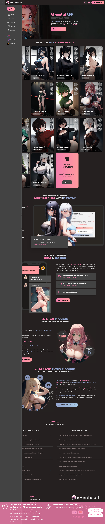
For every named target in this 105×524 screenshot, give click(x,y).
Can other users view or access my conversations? (25, 479)
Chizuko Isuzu (39, 75)
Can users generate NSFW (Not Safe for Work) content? (77, 470)
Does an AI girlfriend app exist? (69, 479)
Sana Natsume (40, 111)
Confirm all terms (95, 515)
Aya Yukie (13, 75)
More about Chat (69, 277)
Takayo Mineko (16, 183)
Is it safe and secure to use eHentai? (20, 457)
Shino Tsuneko (64, 111)
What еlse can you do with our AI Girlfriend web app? (26, 453)
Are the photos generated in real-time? (72, 448)
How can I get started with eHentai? (20, 475)
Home (11, 499)
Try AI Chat (63, 300)
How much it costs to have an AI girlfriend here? (24, 440)
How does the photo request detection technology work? (77, 444)
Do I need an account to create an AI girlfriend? (24, 444)
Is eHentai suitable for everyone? (19, 470)
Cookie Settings (95, 510)
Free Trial (67, 182)
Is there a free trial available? (68, 466)
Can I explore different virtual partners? (72, 462)
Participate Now (23, 359)
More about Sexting (70, 285)
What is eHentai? (14, 462)
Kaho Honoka (63, 147)
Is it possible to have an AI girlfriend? (70, 475)
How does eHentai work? (17, 466)
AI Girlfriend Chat (35, 499)
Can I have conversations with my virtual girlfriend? (75, 435)
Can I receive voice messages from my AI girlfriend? (75, 457)
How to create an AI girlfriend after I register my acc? (26, 448)
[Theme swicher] (89, 2)
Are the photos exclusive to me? (69, 453)
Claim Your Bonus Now (67, 405)
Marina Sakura (88, 75)
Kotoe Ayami (39, 147)
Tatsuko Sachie (40, 183)
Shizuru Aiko (87, 147)
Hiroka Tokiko (15, 147)
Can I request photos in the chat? (69, 440)
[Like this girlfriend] (27, 53)
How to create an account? (18, 435)
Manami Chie (87, 111)
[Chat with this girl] (27, 48)
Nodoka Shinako (65, 75)
